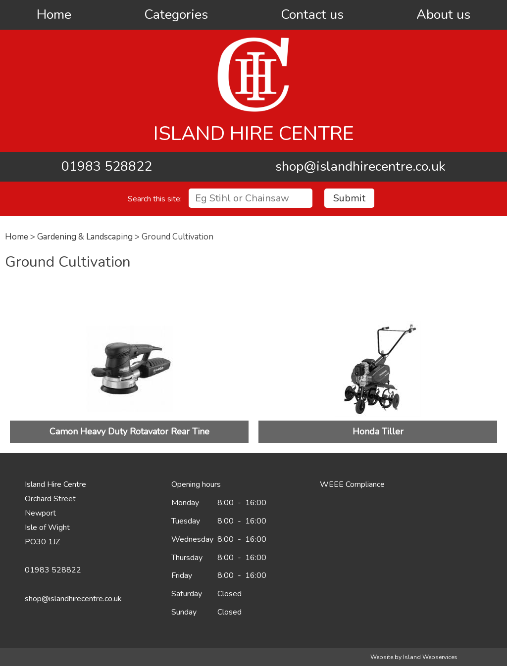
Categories (176, 14)
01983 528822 (106, 166)
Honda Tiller (378, 431)
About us (443, 14)
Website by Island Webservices (413, 657)
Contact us (312, 14)
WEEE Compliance (352, 484)
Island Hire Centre (253, 133)
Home (54, 14)
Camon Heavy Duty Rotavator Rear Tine (129, 431)
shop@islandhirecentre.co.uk (360, 166)
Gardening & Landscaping (85, 236)
